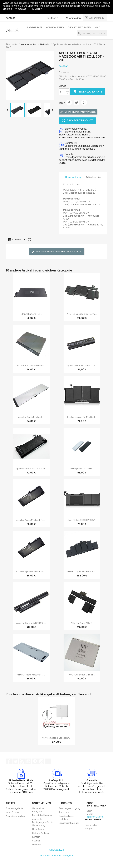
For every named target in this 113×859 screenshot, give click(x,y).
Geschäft (37, 844)
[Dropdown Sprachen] (52, 18)
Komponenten (55, 27)
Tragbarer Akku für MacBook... (82, 417)
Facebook (9, 761)
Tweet (76, 102)
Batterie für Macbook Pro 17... (31, 365)
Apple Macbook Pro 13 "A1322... (31, 468)
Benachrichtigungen (69, 823)
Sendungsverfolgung (69, 808)
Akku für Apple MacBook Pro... (82, 571)
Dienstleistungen (80, 27)
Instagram (41, 761)
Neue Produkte (13, 812)
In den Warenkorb (87, 92)
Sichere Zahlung (40, 833)
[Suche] (92, 33)
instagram (68, 855)
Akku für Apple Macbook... (31, 417)
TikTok (48, 761)
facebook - (46, 855)
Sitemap (36, 840)
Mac (97, 27)
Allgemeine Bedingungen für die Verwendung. (42, 822)
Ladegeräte (35, 27)
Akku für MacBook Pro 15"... (82, 674)
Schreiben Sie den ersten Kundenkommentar (57, 251)
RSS (22, 761)
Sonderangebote (14, 808)
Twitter (15, 761)
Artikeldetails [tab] (93, 177)
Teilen (69, 102)
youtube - (57, 855)
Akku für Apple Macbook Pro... (31, 520)
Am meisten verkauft (16, 816)
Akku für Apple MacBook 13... (31, 674)
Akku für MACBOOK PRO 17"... (82, 520)
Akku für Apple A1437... (82, 623)
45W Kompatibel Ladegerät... (56, 737)
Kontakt (10, 17)
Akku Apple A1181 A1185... (82, 468)
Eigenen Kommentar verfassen (78, 111)
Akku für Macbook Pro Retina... (82, 313)
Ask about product (77, 120)
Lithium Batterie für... (31, 313)
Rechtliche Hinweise (42, 815)
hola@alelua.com (95, 816)
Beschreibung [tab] (73, 177)
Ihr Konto (65, 803)
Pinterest (84, 102)
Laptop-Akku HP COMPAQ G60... (82, 365)
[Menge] (62, 91)
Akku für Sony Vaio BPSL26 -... (31, 623)
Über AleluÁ (38, 829)
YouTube (28, 761)
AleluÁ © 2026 (56, 849)
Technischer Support (91, 827)
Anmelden (64, 812)
